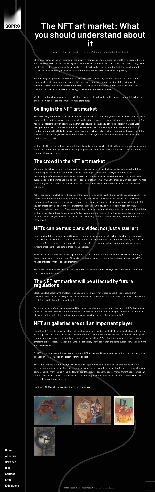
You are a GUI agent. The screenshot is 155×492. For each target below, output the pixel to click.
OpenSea (42, 127)
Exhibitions (12, 485)
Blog (8, 467)
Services (10, 462)
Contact (10, 473)
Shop (8, 479)
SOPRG (99, 205)
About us (10, 456)
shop (87, 386)
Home (8, 450)
